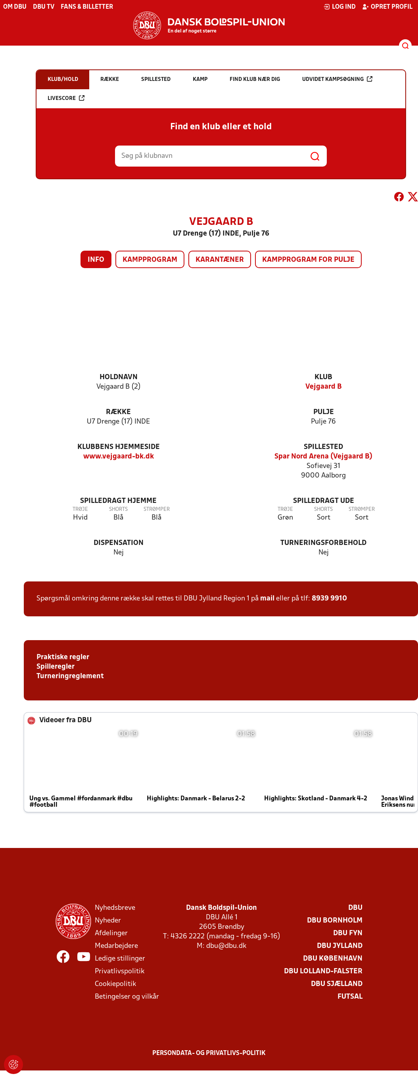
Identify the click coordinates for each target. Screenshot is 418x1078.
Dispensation (119, 543)
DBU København (332, 958)
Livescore (66, 98)
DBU (355, 908)
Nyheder (108, 920)
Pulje (323, 412)
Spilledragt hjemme (118, 501)
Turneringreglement (70, 676)
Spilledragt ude (323, 501)
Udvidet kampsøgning (337, 79)
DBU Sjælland (336, 984)
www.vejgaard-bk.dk (118, 456)
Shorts (118, 509)
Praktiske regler (62, 657)
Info (96, 260)
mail (267, 598)
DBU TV (43, 7)
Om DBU (15, 7)
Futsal (349, 997)
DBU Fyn (347, 933)
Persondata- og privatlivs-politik (209, 1053)
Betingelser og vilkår (127, 997)
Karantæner (220, 260)
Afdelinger (111, 933)
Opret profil (387, 6)
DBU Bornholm (334, 920)
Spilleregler (55, 667)
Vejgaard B (323, 387)
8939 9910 (329, 598)
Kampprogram (150, 260)
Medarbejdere (116, 946)
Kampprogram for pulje (308, 260)
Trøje (80, 509)
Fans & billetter (87, 7)
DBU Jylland (339, 946)
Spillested (323, 447)
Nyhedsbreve (115, 908)
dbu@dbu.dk (226, 946)
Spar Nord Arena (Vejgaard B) (323, 456)
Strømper (157, 509)
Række (118, 412)
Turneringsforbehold (323, 543)
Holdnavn (119, 377)
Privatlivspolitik (119, 971)
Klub (323, 377)
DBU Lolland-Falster (323, 971)
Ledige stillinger (120, 958)
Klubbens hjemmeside (118, 447)
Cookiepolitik (115, 984)
